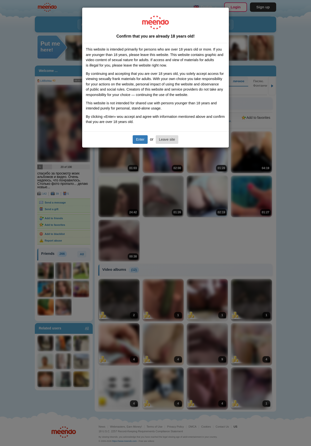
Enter (140, 139)
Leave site (167, 139)
